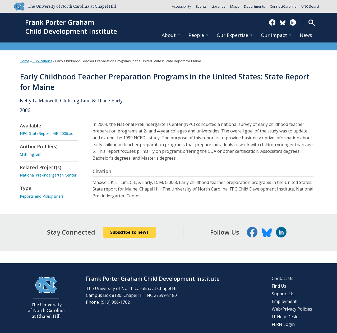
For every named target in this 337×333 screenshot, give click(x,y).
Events (201, 6)
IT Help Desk (284, 317)
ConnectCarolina (283, 6)
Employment (284, 301)
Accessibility (181, 6)
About (171, 35)
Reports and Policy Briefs (42, 196)
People (198, 35)
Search (311, 22)
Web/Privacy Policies (292, 309)
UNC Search (310, 6)
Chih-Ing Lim (30, 154)
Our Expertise (234, 35)
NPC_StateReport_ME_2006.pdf (47, 133)
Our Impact (276, 35)
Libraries (218, 6)
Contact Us (282, 278)
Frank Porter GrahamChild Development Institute (71, 27)
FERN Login (283, 324)
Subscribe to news (129, 232)
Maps (234, 6)
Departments (254, 6)
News (306, 35)
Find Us (279, 286)
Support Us (283, 294)
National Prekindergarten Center (48, 175)
